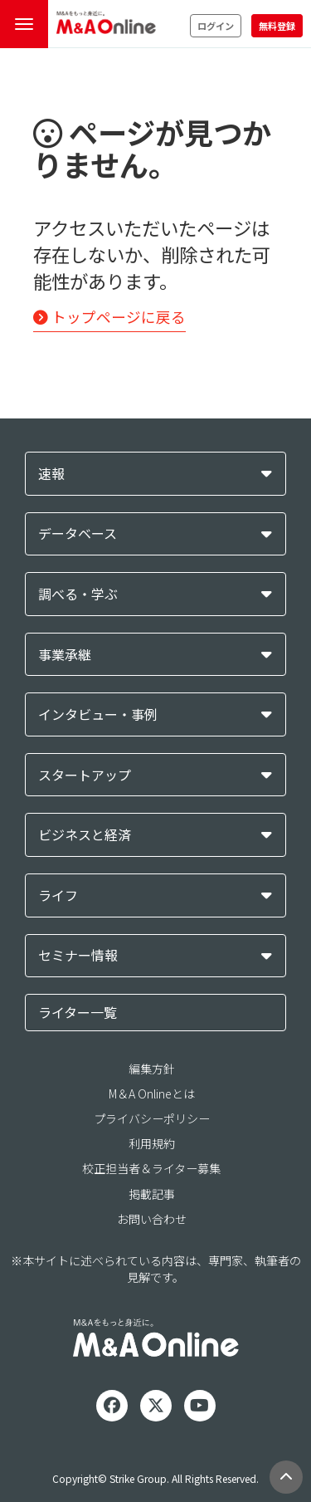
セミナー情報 (78, 955)
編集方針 (152, 1068)
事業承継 (64, 654)
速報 (51, 473)
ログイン (215, 25)
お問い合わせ (152, 1219)
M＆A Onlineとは (152, 1093)
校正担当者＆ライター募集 (151, 1168)
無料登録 (277, 25)
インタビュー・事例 (98, 714)
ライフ (58, 895)
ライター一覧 (77, 1012)
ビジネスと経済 (84, 834)
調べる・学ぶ (78, 594)
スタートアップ (84, 775)
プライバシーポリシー (152, 1118)
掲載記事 (152, 1194)
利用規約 (152, 1143)
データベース (77, 533)
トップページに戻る (109, 316)
